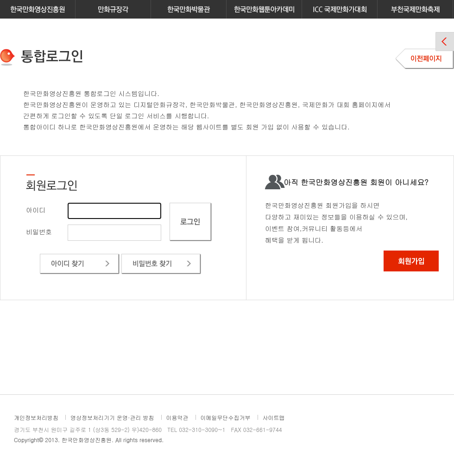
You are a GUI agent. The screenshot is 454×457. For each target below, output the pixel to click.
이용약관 (177, 417)
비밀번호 (39, 231)
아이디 (35, 209)
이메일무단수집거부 (226, 417)
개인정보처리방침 (36, 417)
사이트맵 (274, 417)
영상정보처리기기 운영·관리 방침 (112, 417)
